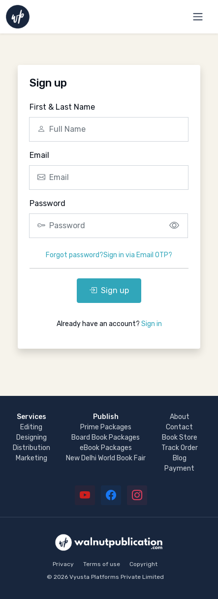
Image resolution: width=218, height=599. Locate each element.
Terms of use (101, 564)
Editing (31, 427)
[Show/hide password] (174, 226)
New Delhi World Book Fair (106, 458)
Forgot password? (74, 255)
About (179, 417)
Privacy (63, 564)
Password (47, 203)
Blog (180, 458)
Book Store (179, 437)
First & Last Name (62, 107)
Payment (179, 468)
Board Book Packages (105, 437)
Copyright (143, 564)
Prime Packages (105, 427)
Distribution (31, 448)
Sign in (151, 324)
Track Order (179, 448)
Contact (179, 427)
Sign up (109, 290)
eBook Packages (106, 448)
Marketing (31, 458)
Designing (31, 437)
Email (39, 155)
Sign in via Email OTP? (137, 255)
